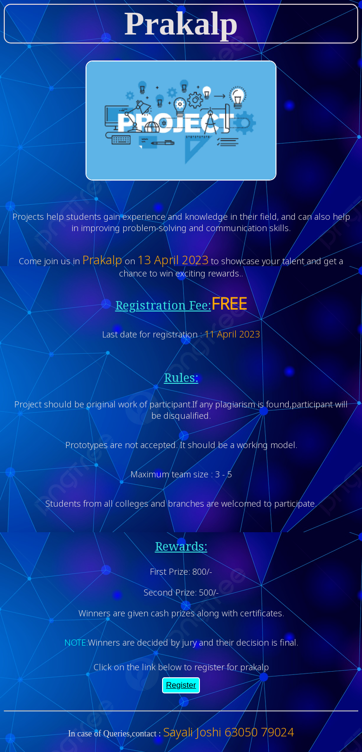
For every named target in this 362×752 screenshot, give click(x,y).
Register (181, 685)
